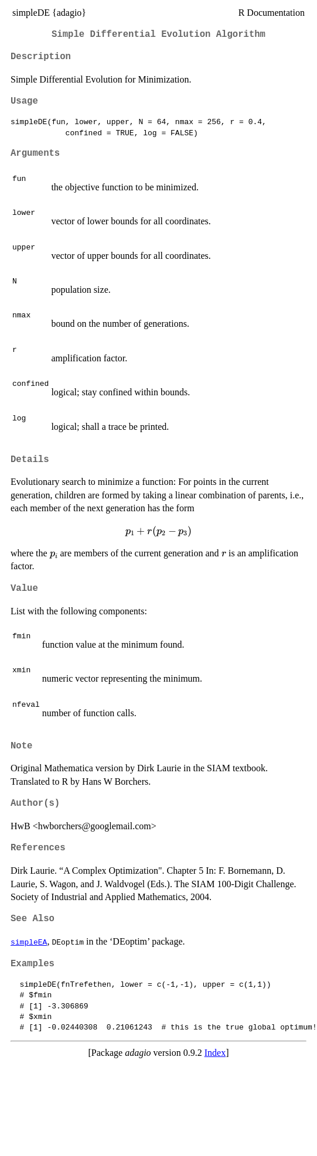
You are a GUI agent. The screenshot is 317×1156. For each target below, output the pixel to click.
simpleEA (29, 941)
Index (215, 1053)
